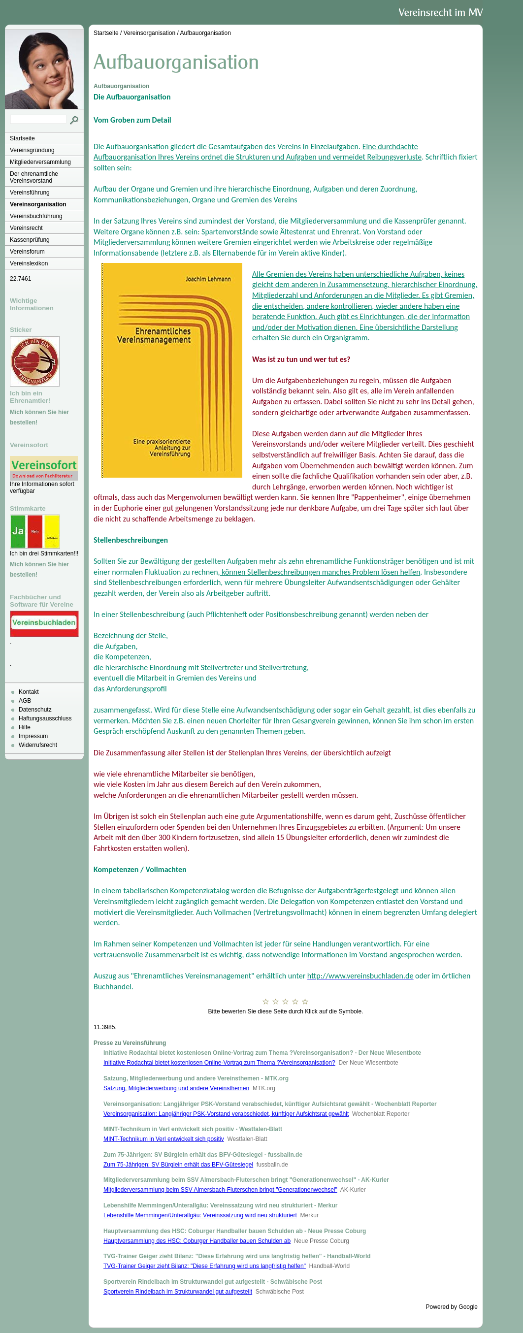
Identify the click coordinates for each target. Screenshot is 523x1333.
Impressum (33, 736)
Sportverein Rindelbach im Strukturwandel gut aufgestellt (177, 1291)
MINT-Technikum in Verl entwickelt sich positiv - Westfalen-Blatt (192, 1129)
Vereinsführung (30, 192)
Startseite (22, 138)
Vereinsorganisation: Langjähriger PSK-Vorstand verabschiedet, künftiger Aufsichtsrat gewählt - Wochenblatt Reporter (270, 1104)
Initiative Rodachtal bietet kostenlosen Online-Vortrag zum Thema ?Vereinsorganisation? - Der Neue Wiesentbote (262, 1052)
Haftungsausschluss (45, 718)
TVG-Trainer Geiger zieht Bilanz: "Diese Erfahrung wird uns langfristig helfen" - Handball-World (237, 1256)
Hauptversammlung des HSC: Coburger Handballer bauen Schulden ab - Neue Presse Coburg (234, 1231)
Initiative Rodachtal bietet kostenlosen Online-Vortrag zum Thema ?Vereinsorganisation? (219, 1062)
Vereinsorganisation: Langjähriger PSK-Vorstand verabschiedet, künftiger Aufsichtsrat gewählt (226, 1113)
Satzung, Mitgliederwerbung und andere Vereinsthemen (176, 1088)
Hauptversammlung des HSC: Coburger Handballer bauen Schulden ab (197, 1240)
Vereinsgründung (32, 150)
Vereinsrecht (26, 228)
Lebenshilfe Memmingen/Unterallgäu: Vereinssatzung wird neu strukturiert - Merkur (220, 1205)
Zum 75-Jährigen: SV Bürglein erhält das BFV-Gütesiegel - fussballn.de (202, 1154)
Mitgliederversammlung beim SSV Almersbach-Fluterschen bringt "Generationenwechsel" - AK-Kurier (246, 1179)
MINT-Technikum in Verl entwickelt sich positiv (163, 1139)
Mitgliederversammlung (40, 162)
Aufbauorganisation (205, 33)
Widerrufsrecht (38, 745)
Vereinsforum (27, 251)
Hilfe (25, 727)
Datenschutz (35, 709)
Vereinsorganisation (38, 204)
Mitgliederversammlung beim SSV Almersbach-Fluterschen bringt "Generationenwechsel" (220, 1189)
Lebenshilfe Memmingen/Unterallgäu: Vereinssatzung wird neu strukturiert (200, 1215)
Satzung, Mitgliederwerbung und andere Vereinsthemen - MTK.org (196, 1078)
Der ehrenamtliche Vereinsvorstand (34, 177)
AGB (25, 700)
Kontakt (29, 691)
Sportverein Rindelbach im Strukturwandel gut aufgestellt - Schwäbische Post (212, 1281)
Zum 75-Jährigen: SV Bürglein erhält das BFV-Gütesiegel (178, 1164)
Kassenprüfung (30, 239)
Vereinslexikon (29, 263)
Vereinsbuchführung (36, 216)
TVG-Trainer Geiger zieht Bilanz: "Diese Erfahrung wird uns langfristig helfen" (204, 1266)
